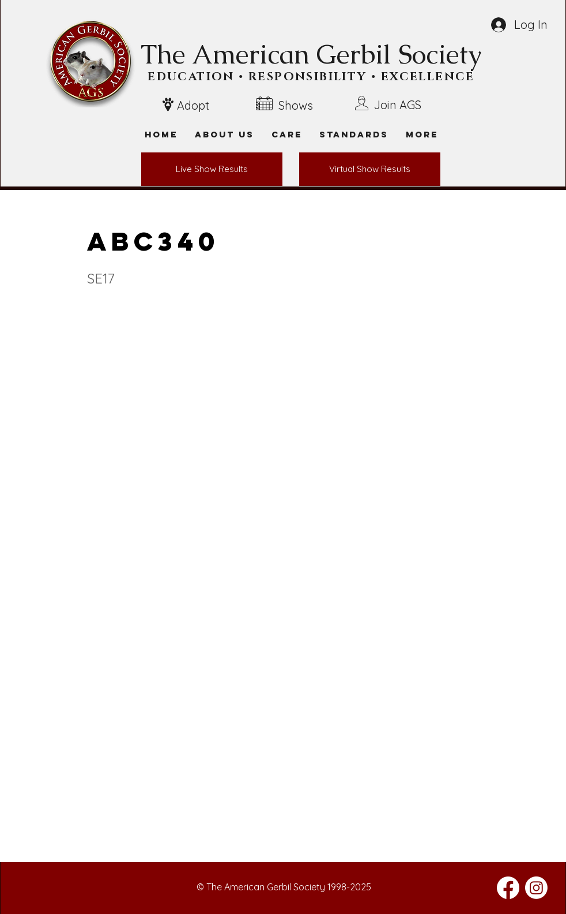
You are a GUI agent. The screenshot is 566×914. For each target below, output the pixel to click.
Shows (295, 105)
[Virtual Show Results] (370, 169)
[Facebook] (508, 887)
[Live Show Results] (212, 169)
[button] (422, 134)
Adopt (193, 105)
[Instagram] (536, 887)
